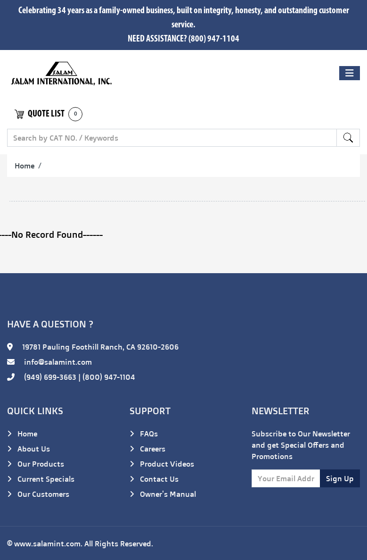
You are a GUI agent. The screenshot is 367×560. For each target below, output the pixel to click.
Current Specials (40, 479)
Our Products (35, 463)
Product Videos (162, 463)
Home (24, 165)
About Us (28, 448)
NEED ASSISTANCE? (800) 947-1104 (183, 39)
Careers (147, 448)
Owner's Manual (163, 494)
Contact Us (154, 479)
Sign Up (340, 478)
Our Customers (38, 494)
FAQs (144, 433)
